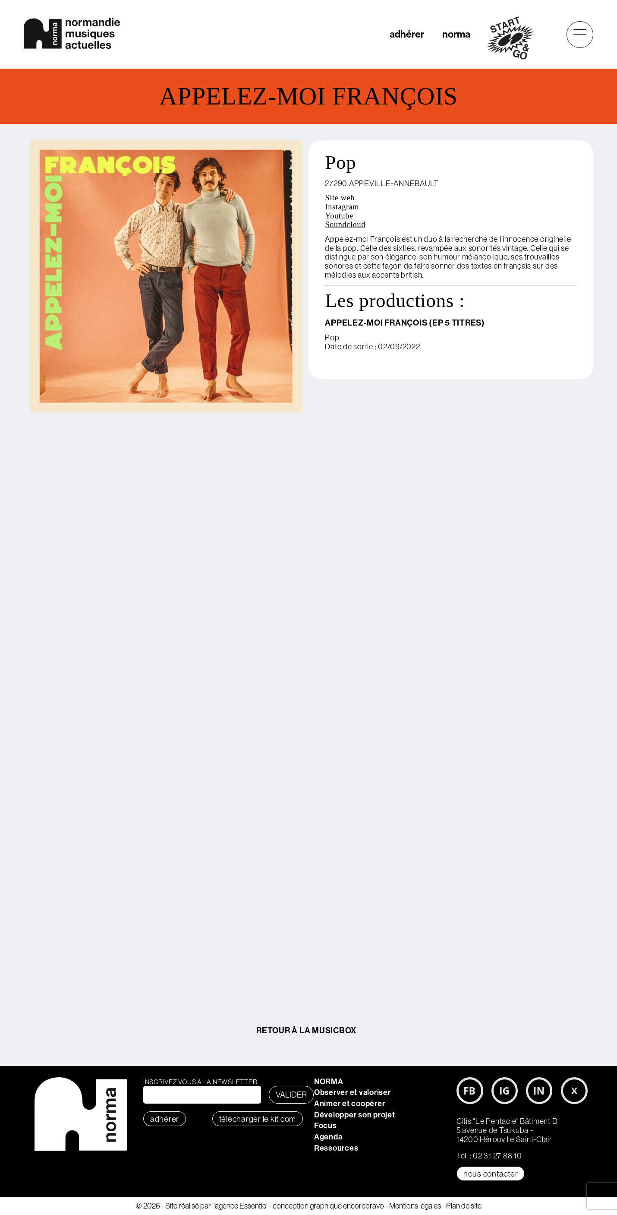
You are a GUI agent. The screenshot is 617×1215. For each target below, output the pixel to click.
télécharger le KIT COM (257, 1119)
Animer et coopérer (349, 1103)
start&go (515, 38)
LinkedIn (539, 1090)
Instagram (342, 206)
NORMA (328, 1081)
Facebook (469, 1090)
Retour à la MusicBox (306, 1030)
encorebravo (363, 1206)
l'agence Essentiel (240, 1206)
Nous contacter (490, 1173)
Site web (340, 197)
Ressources (336, 1148)
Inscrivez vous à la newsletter (200, 1082)
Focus (325, 1125)
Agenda (328, 1137)
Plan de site (464, 1206)
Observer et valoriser (352, 1092)
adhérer (407, 34)
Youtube (339, 216)
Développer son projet (354, 1115)
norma (456, 34)
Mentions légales (415, 1206)
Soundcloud (345, 224)
